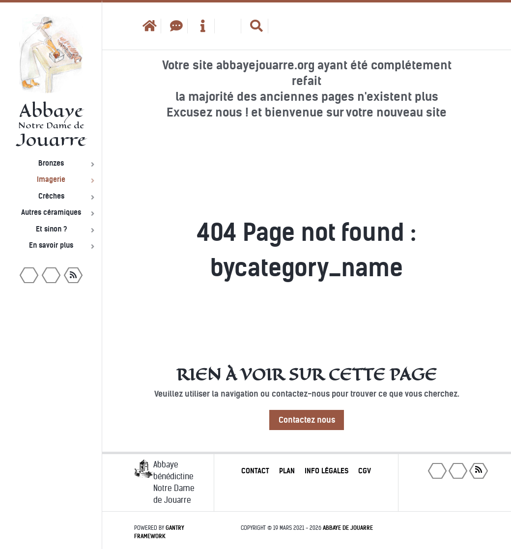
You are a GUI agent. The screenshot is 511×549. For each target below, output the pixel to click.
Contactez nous (307, 420)
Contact (255, 470)
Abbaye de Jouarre (348, 527)
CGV (364, 470)
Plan (287, 470)
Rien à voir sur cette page (306, 374)
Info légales (326, 470)
